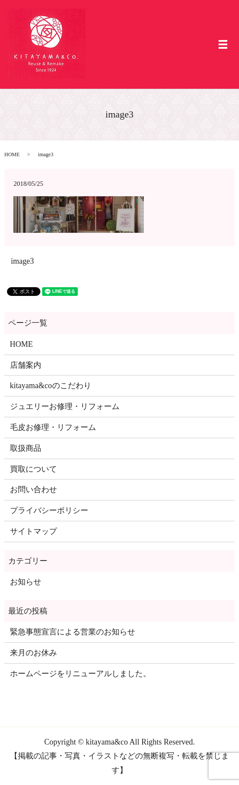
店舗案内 (25, 365)
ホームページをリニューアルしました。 (80, 673)
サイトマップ (33, 531)
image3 (22, 261)
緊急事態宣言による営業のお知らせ (72, 631)
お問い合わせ (33, 489)
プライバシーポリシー (49, 510)
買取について (33, 469)
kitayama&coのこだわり (50, 385)
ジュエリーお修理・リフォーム (65, 406)
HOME (12, 154)
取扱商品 (25, 448)
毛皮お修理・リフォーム (53, 427)
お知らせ (25, 581)
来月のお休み (33, 652)
